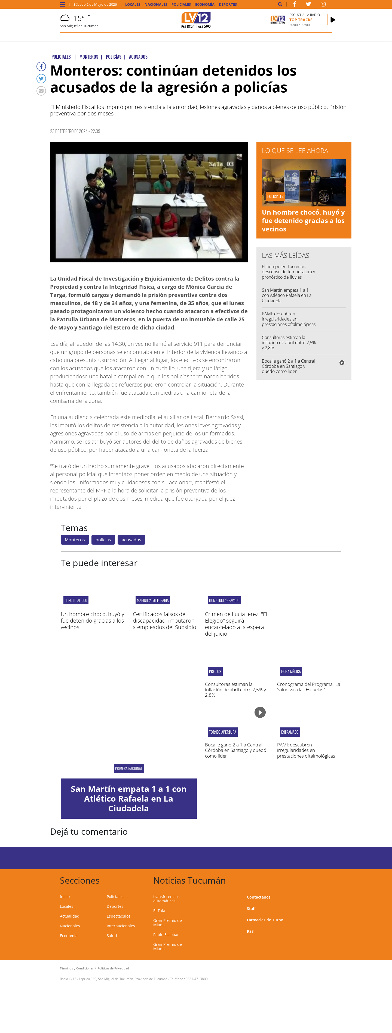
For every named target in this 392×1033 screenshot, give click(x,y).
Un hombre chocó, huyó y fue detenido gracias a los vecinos (303, 220)
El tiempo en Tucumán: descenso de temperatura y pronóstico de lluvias (288, 271)
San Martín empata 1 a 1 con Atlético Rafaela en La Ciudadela (286, 295)
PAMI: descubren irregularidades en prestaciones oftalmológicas (289, 319)
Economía (205, 4)
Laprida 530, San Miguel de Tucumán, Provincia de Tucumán (123, 979)
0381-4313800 (197, 979)
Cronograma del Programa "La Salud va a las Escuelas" (308, 687)
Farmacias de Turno (265, 919)
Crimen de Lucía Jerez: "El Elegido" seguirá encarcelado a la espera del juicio (236, 623)
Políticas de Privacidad (113, 968)
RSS (250, 931)
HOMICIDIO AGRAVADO (224, 600)
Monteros (75, 540)
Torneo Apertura (222, 732)
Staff (251, 908)
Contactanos (259, 897)
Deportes (228, 4)
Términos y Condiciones (77, 968)
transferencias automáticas (166, 898)
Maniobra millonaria (153, 600)
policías (103, 540)
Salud (112, 935)
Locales (132, 4)
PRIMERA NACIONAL (128, 768)
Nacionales (156, 4)
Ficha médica (291, 671)
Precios (215, 671)
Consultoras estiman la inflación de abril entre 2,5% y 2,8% (289, 342)
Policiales (181, 4)
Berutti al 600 (76, 600)
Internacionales (121, 925)
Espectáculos (118, 916)
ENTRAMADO (290, 732)
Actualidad (69, 916)
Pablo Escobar (166, 934)
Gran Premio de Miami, (167, 922)
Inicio (65, 896)
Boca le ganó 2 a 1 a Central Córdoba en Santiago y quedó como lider (288, 366)
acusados (131, 540)
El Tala (159, 910)
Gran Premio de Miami (167, 946)
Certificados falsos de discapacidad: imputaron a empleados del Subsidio (164, 620)
